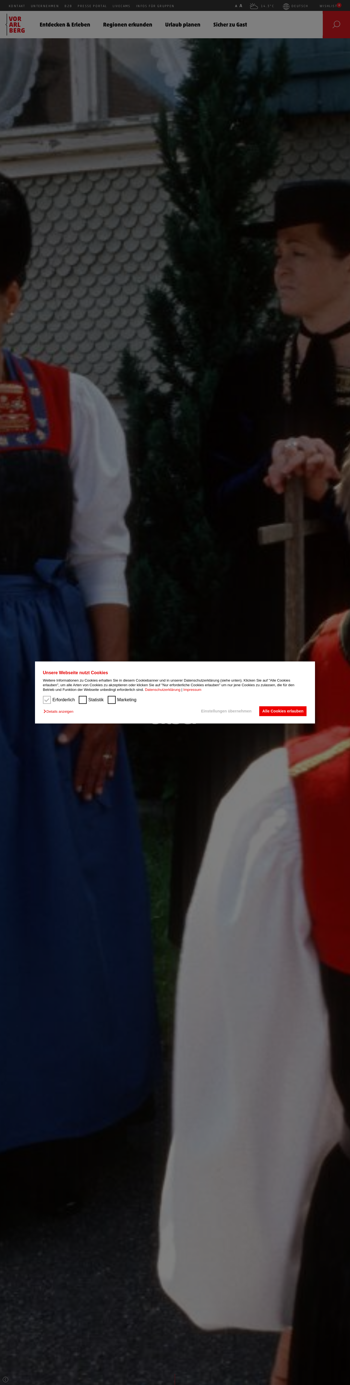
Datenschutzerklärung (162, 690)
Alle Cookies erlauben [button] (282, 711)
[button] (60, 711)
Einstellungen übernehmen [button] (226, 711)
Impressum (192, 690)
